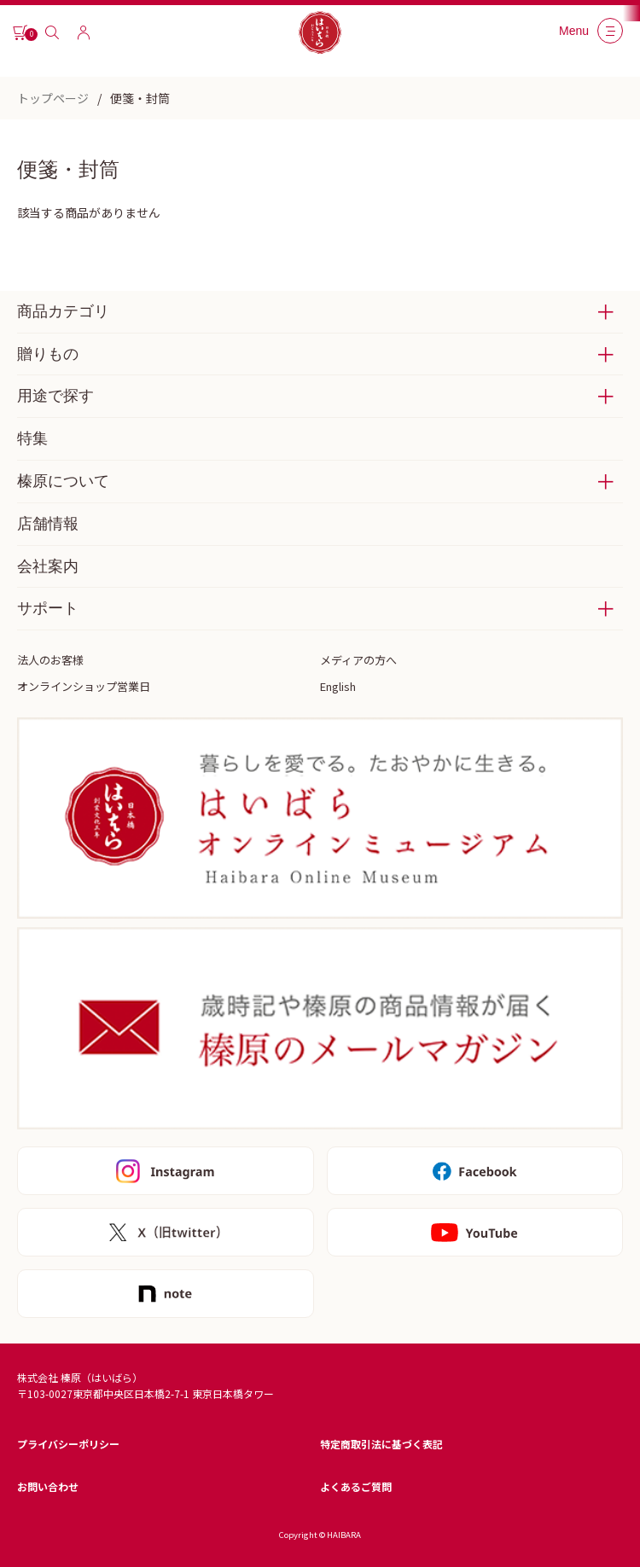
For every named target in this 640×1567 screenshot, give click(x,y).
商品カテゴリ (63, 311)
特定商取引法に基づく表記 (381, 1443)
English (338, 686)
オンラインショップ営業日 (83, 686)
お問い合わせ (48, 1486)
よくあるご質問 (356, 1486)
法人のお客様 (50, 660)
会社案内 (48, 566)
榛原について (63, 481)
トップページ (53, 98)
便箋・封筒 (140, 98)
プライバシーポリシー (68, 1443)
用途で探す (55, 395)
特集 (32, 438)
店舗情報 (48, 523)
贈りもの (48, 354)
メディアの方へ (358, 660)
